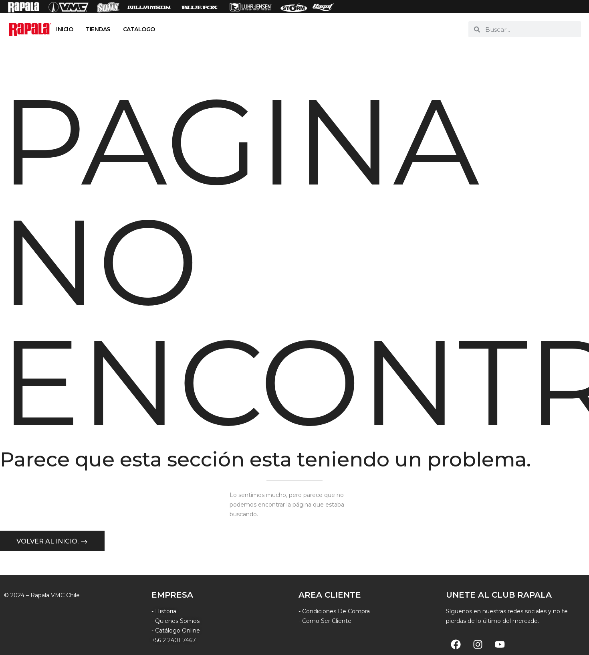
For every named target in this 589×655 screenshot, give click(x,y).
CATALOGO (139, 29)
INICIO (64, 29)
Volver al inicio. (48, 542)
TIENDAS (98, 29)
